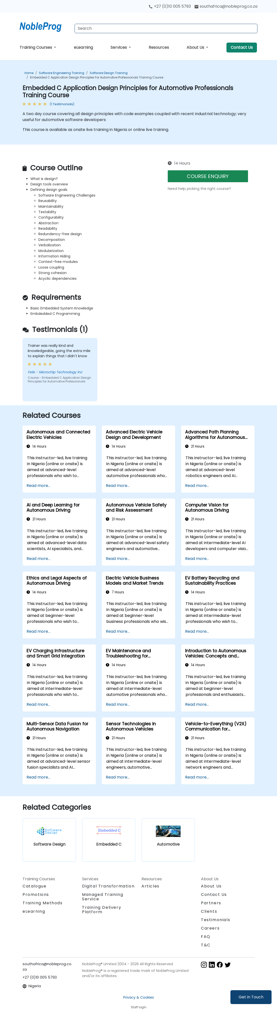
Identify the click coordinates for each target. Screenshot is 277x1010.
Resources (159, 47)
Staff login (138, 1007)
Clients (209, 911)
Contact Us (242, 47)
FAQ (205, 936)
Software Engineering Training (61, 73)
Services (119, 47)
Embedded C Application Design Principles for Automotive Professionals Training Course (96, 77)
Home (29, 73)
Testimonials (215, 920)
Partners (211, 903)
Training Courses (36, 47)
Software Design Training (109, 73)
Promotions (36, 894)
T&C (206, 945)
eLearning (83, 47)
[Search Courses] (166, 28)
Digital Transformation (108, 886)
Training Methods (43, 903)
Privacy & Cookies (138, 997)
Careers (210, 928)
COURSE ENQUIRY (208, 176)
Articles (150, 886)
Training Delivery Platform (101, 910)
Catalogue (34, 886)
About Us (196, 47)
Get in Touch (251, 997)
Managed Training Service (102, 897)
